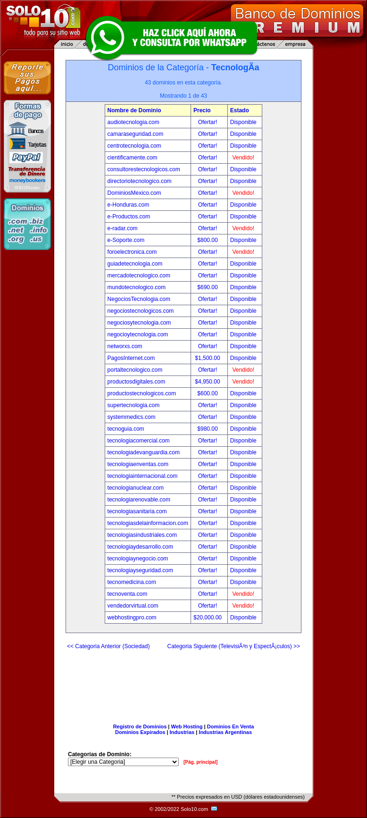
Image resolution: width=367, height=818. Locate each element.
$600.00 (208, 393)
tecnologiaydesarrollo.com (140, 546)
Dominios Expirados (140, 732)
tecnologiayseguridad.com (140, 570)
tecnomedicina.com (132, 582)
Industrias (182, 732)
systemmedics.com (132, 417)
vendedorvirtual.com (133, 605)
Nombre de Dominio (134, 110)
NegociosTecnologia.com (139, 299)
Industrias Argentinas (225, 732)
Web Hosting (187, 726)
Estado (239, 110)
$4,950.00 (208, 381)
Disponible (243, 122)
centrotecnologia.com (134, 145)
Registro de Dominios (140, 726)
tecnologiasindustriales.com (142, 535)
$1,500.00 (208, 358)
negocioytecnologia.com (138, 334)
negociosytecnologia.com (139, 322)
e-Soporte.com (126, 240)
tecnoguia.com (126, 429)
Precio (202, 110)
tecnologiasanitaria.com (137, 511)
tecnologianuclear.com (136, 487)
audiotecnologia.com (133, 122)
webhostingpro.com (132, 617)
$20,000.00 (208, 617)
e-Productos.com (129, 216)
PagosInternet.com (131, 358)
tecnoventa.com (128, 594)
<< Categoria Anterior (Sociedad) (108, 646)
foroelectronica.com (132, 252)
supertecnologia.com (134, 405)
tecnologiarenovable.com (139, 499)
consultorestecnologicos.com (144, 169)
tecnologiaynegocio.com (138, 558)
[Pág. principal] (200, 762)
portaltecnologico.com (135, 370)
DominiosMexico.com (134, 193)
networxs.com (125, 346)
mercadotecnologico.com (139, 275)
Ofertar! (208, 122)
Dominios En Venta (230, 726)
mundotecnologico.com (137, 287)
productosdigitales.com (137, 381)
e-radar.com (123, 228)
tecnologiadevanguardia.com (144, 452)
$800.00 (208, 240)
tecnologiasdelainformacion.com (148, 523)
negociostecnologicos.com (141, 311)
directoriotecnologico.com (140, 181)
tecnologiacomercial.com (139, 440)
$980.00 (208, 429)
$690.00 (208, 287)
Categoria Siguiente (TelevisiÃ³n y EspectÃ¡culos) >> (233, 646)
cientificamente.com (133, 157)
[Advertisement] (183, 682)
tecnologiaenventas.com (138, 464)
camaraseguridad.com (136, 134)
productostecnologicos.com (142, 393)
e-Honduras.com (129, 204)
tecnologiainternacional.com (143, 476)
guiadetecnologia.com (135, 263)
